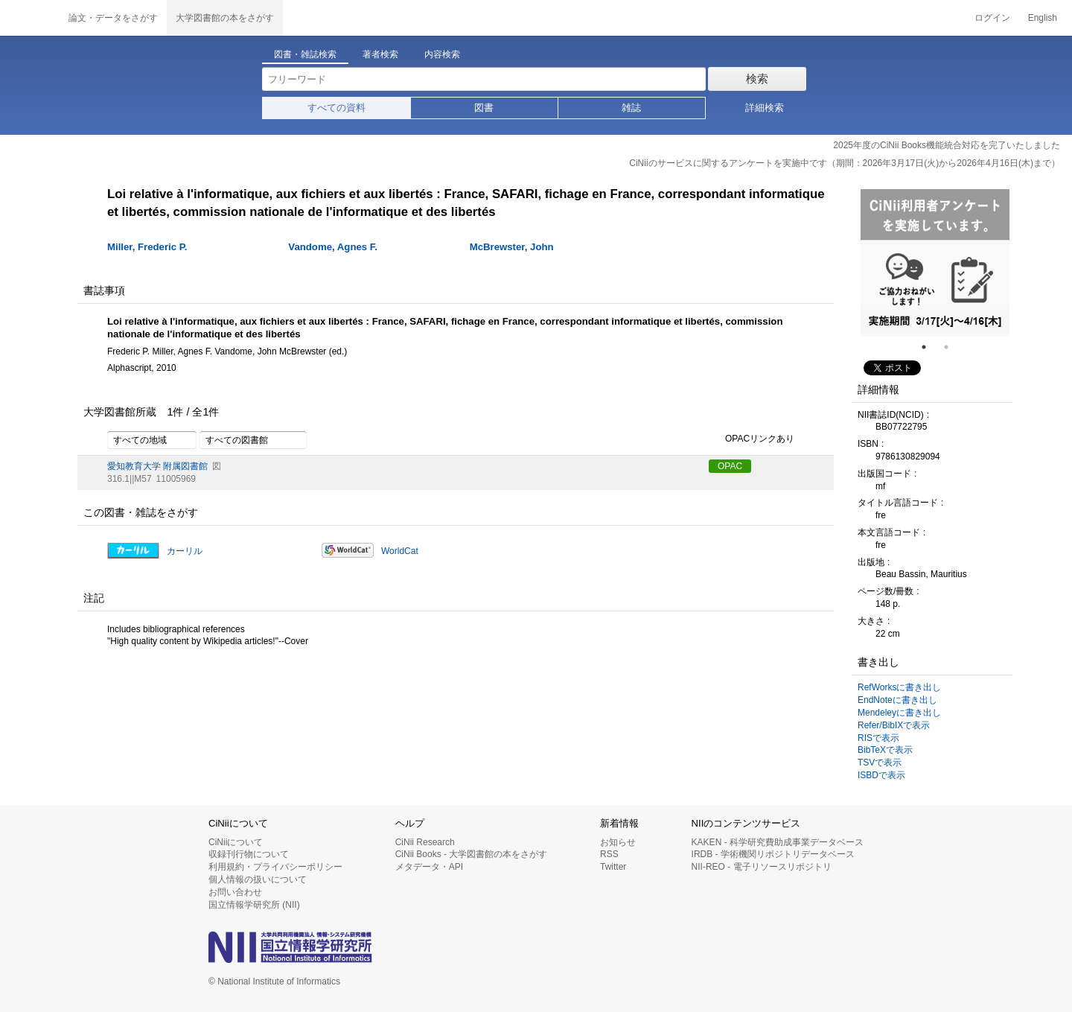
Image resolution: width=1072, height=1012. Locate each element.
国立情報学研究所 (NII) (254, 905)
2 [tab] (952, 347)
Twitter (613, 867)
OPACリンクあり (751, 439)
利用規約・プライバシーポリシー (275, 867)
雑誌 (631, 107)
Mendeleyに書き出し (899, 712)
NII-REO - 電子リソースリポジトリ (762, 867)
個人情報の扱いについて (257, 879)
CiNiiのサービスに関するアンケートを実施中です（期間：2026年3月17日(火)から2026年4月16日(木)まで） (844, 163)
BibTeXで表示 (885, 750)
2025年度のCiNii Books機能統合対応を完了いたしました (946, 145)
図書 (484, 107)
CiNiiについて (235, 842)
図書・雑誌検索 (305, 54)
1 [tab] (929, 347)
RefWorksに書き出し (899, 687)
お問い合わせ (235, 892)
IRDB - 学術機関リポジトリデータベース (773, 854)
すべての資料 (336, 107)
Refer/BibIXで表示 (894, 725)
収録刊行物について (248, 854)
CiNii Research (425, 842)
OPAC (730, 466)
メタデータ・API (429, 867)
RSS (609, 854)
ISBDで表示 (881, 775)
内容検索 (442, 54)
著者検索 (380, 54)
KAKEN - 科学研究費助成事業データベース (778, 842)
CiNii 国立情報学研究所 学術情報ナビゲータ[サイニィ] (30, 18)
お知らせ (618, 842)
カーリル (184, 551)
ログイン (992, 18)
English (1042, 18)
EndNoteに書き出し (897, 700)
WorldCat (399, 551)
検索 (757, 78)
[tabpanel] (935, 263)
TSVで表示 (880, 762)
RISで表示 (878, 738)
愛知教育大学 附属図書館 (157, 466)
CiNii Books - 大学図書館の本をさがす (471, 854)
